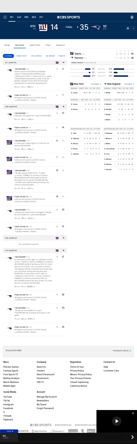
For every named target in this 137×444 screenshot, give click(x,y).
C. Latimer (75, 154)
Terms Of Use (77, 367)
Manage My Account (47, 396)
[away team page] (42, 28)
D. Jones (74, 93)
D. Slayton (75, 138)
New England (113, 84)
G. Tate (73, 133)
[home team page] (95, 28)
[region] (116, 421)
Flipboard (8, 419)
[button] (116, 421)
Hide (10, 431)
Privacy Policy (77, 370)
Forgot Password (45, 408)
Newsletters (43, 400)
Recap (7, 45)
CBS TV (40, 382)
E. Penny (74, 109)
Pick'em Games (11, 367)
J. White (107, 120)
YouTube (7, 396)
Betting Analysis (11, 378)
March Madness (11, 382)
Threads (7, 416)
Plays (48, 45)
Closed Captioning (79, 382)
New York (79, 84)
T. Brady (107, 93)
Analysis (59, 45)
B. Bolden (108, 109)
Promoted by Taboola (122, 351)
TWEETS (62, 56)
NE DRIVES (50, 56)
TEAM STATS (21, 56)
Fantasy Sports (10, 370)
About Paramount (46, 374)
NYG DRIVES (36, 56)
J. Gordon (108, 169)
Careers (41, 370)
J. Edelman (108, 133)
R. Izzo (107, 154)
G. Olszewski (109, 149)
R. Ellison (74, 144)
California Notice (78, 386)
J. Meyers (108, 138)
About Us (41, 367)
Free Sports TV (10, 374)
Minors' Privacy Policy (81, 374)
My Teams (42, 404)
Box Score (19, 45)
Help (106, 367)
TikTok (6, 400)
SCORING (8, 56)
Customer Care (111, 370)
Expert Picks (35, 45)
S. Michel (107, 104)
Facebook (8, 408)
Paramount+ (43, 378)
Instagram (8, 404)
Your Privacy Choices (80, 378)
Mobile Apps (9, 386)
